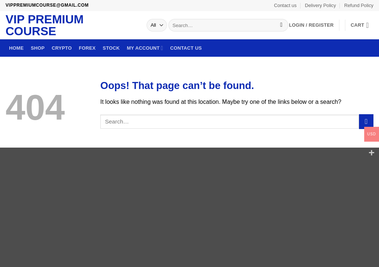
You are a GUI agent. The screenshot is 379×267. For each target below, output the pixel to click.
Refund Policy (358, 5)
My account (145, 48)
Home (16, 48)
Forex (87, 48)
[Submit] (281, 25)
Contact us (285, 5)
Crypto (62, 48)
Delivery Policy (320, 5)
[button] (362, 25)
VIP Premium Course (45, 25)
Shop (37, 48)
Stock (111, 48)
